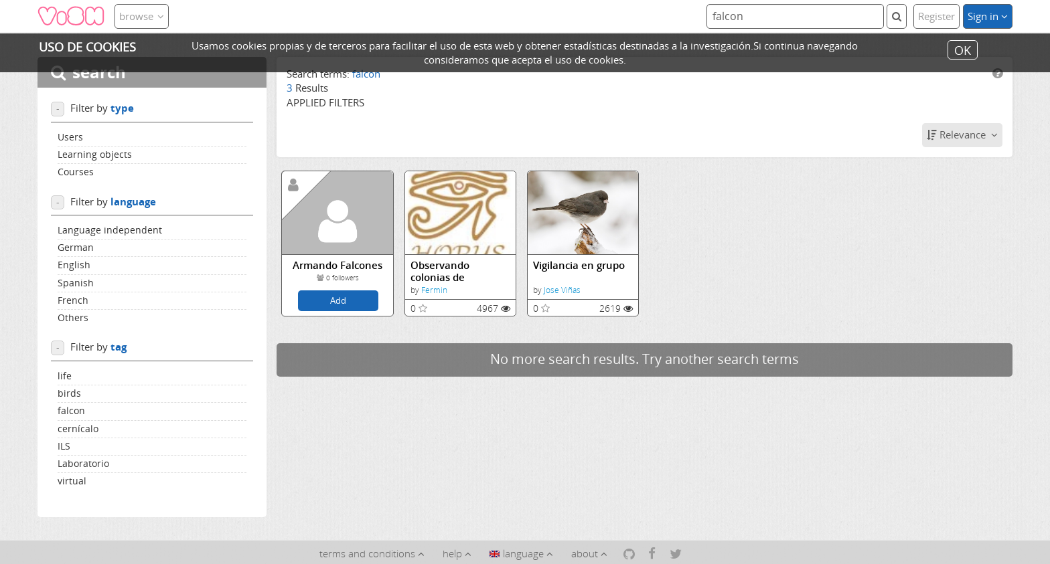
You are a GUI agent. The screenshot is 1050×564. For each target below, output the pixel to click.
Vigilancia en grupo (579, 265)
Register (936, 16)
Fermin (434, 290)
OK (962, 49)
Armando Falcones (337, 265)
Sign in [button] (988, 16)
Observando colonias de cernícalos (439, 271)
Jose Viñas (562, 290)
